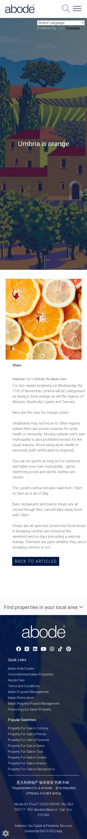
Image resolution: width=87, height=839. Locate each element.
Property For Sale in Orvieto (27, 757)
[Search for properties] (66, 8)
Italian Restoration (21, 698)
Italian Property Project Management (33, 703)
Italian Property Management (28, 692)
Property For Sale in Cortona (28, 728)
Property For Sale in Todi (25, 751)
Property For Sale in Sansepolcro (31, 769)
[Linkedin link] (35, 649)
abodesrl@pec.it (45, 809)
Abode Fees (16, 680)
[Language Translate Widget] (61, 22)
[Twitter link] (27, 649)
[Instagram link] (52, 649)
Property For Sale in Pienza (27, 734)
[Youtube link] (43, 649)
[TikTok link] (60, 649)
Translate (68, 28)
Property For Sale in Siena (26, 746)
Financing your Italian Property (29, 709)
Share (17, 365)
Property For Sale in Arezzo (27, 763)
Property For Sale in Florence (28, 740)
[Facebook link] (18, 649)
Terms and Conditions (24, 686)
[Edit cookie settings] (5, 833)
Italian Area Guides (21, 668)
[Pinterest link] (68, 649)
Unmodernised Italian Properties (30, 674)
